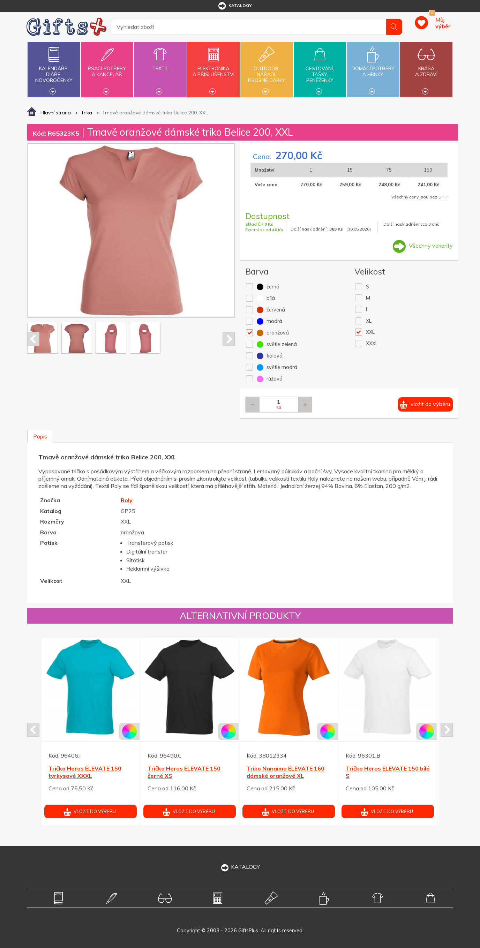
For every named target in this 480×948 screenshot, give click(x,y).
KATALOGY (240, 866)
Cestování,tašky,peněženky (320, 68)
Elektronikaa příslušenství (213, 67)
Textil (160, 64)
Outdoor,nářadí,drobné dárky (266, 68)
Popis (40, 436)
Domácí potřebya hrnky (373, 67)
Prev (33, 339)
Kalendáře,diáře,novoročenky (53, 68)
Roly (127, 500)
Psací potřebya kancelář (107, 67)
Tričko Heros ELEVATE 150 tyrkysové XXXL (84, 772)
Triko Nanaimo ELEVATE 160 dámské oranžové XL (285, 772)
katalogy (234, 6)
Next (229, 339)
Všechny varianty (431, 245)
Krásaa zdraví (426, 67)
